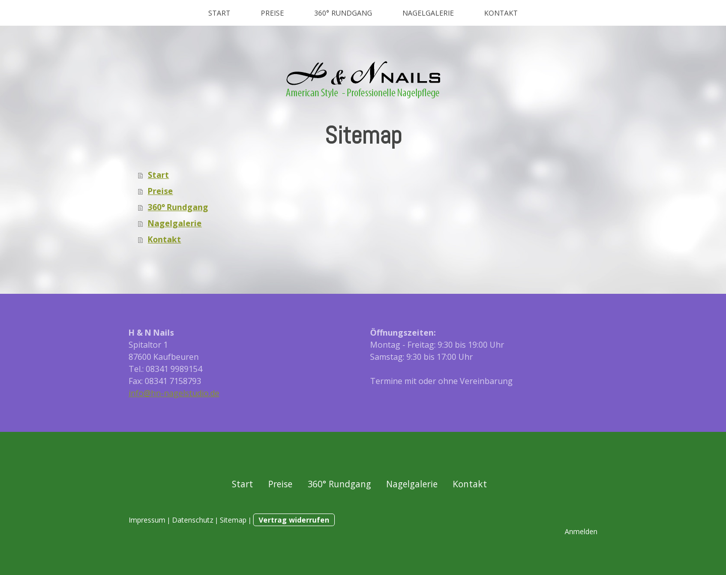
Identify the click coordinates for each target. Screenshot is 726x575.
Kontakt (501, 13)
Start (219, 13)
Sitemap (233, 520)
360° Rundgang (343, 13)
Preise (272, 13)
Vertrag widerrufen (294, 520)
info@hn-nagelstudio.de (174, 393)
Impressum (147, 520)
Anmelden (581, 531)
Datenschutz (192, 520)
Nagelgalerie (428, 13)
